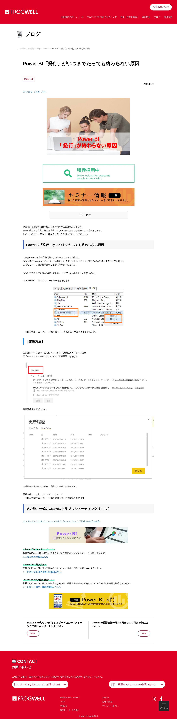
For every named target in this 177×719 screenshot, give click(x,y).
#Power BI (28, 92)
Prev (33, 633)
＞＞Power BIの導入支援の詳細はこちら (42, 572)
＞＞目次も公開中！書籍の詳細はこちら (42, 587)
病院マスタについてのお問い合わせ (137, 684)
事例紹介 (146, 17)
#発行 (44, 92)
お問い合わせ (163, 7)
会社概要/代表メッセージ (72, 17)
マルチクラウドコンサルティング (102, 17)
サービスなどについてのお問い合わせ (40, 684)
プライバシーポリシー (110, 706)
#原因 (37, 92)
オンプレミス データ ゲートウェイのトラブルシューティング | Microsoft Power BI (61, 521)
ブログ (157, 17)
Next (144, 633)
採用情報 (168, 17)
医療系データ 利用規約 (69, 710)
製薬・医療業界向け (129, 17)
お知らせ (105, 698)
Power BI (28, 79)
